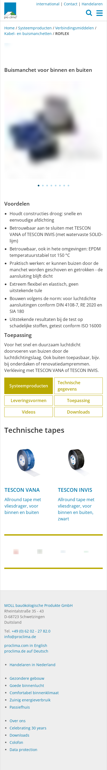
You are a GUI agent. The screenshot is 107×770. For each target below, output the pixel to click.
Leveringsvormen (28, 400)
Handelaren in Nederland (33, 664)
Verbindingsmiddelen (74, 27)
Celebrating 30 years (28, 727)
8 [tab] (68, 185)
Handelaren (92, 3)
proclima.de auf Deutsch (26, 651)
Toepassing (78, 400)
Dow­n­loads (19, 735)
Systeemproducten (35, 27)
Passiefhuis (20, 707)
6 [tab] (60, 185)
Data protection (23, 749)
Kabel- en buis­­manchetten (28, 33)
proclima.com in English (25, 645)
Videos (28, 412)
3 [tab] (47, 185)
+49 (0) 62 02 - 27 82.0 (31, 631)
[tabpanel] (53, 130)
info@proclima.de (20, 636)
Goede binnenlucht (27, 685)
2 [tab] (43, 185)
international (48, 3)
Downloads (78, 412)
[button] (89, 14)
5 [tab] (56, 185)
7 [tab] (64, 185)
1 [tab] (39, 185)
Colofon (16, 742)
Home (10, 27)
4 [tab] (51, 185)
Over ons (18, 720)
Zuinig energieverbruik (30, 699)
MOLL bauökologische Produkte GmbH (38, 605)
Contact (70, 3)
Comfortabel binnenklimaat (34, 692)
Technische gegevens (69, 386)
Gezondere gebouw (27, 678)
